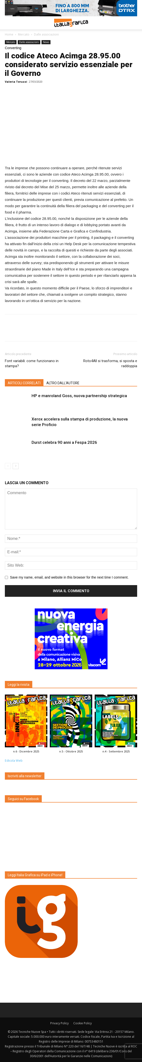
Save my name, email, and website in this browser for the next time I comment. (69, 577)
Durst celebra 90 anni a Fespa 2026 (64, 442)
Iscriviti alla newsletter (25, 776)
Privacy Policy (59, 1023)
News (46, 42)
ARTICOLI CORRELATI (24, 383)
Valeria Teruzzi (16, 81)
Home (9, 34)
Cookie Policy (82, 1023)
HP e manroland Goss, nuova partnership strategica (79, 395)
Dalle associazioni (46, 34)
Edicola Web (14, 761)
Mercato (23, 34)
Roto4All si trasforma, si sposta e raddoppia (110, 363)
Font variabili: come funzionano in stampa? (31, 363)
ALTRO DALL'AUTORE (62, 383)
